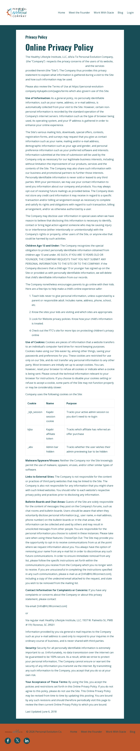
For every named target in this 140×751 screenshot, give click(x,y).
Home (61, 12)
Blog (120, 12)
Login (130, 12)
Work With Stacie (104, 12)
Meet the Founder (79, 12)
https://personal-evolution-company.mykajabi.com (55, 66)
